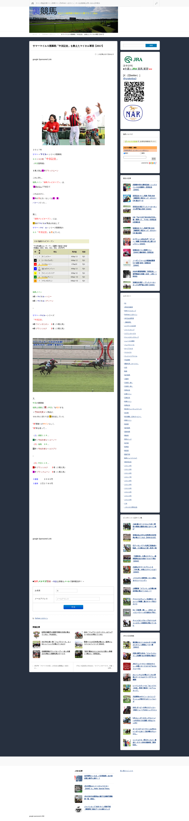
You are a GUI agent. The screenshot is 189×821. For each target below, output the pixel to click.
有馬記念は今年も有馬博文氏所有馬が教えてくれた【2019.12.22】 (144, 536)
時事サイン (56, 3)
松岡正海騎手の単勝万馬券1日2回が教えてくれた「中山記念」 (56, 633)
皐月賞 (126, 443)
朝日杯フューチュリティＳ (133, 409)
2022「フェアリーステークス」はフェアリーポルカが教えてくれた (98, 633)
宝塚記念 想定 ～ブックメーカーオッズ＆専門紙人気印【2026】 (144, 283)
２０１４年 (128, 465)
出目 (125, 367)
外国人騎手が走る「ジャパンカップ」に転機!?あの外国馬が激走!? (144, 654)
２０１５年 (128, 469)
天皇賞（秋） (128, 386)
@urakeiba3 (129, 78)
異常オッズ (128, 439)
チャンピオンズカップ (131, 337)
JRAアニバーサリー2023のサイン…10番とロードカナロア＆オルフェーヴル (144, 666)
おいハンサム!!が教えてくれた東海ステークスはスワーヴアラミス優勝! (144, 677)
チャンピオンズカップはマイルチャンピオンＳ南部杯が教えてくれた (144, 623)
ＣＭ (125, 503)
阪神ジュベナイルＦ (130, 458)
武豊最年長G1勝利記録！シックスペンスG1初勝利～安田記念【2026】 (145, 187)
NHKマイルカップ (130, 310)
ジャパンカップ (129, 329)
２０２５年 (128, 499)
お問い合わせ (90, 3)
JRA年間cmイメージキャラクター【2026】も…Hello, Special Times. (97, 787)
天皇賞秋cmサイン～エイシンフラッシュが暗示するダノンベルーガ (144, 699)
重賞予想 (127, 454)
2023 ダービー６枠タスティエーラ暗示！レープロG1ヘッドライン (145, 709)
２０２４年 (128, 496)
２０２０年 (128, 488)
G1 (125, 303)
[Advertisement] (73, 80)
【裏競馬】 (128, 322)
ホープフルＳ (128, 348)
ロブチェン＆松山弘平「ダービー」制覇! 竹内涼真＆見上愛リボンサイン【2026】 (144, 241)
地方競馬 (127, 375)
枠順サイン (128, 420)
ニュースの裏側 (129, 341)
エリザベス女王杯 (130, 326)
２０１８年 (128, 480)
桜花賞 (126, 424)
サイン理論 (40, 3)
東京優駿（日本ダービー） (133, 416)
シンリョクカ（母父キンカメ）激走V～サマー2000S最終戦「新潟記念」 (144, 742)
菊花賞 (126, 450)
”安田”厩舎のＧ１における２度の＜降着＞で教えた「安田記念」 (98, 653)
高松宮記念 (128, 462)
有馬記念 (127, 405)
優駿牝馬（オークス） (131, 363)
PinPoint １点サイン (67, 3)
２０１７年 (128, 477)
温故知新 (127, 431)
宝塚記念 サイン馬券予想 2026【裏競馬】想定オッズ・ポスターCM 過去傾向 (144, 230)
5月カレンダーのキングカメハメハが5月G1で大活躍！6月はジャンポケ (144, 720)
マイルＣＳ (128, 352)
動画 (125, 371)
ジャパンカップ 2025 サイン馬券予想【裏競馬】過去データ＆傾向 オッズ (97, 808)
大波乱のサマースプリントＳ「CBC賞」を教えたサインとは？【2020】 (145, 569)
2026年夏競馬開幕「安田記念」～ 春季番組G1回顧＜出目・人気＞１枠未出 (145, 274)
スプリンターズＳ (130, 333)
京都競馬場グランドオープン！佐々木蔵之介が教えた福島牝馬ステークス (56, 653)
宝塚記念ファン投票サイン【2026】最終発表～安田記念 (143, 251)
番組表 (126, 435)
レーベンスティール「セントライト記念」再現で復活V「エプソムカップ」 (144, 688)
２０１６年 (128, 473)
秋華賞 (126, 446)
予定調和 (127, 360)
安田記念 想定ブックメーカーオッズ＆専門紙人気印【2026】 (145, 208)
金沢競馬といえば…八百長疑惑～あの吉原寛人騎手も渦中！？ (98, 777)
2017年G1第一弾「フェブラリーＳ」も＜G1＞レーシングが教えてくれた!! (56, 643)
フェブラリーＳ (129, 345)
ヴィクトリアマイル (130, 356)
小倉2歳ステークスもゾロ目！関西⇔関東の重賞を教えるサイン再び (144, 526)
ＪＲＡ (76, 3)
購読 (126, 153)
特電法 (97, 3)
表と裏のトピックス (126, 770)
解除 (142, 153)
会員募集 (82, 3)
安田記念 (127, 390)
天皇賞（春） (128, 382)
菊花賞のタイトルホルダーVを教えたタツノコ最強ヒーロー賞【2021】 (144, 644)
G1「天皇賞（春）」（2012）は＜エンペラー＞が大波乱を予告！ (144, 611)
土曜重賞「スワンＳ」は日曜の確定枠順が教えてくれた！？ (144, 590)
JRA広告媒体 (128, 307)
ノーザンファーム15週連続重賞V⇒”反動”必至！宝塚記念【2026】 (144, 263)
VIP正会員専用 (129, 318)
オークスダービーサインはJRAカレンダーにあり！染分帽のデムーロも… (144, 731)
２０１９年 (128, 484)
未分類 (126, 413)
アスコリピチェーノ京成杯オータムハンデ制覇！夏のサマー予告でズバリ (144, 601)
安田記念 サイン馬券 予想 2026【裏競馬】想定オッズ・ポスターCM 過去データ (144, 198)
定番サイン (48, 3)
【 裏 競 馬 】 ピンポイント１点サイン (136, 150)
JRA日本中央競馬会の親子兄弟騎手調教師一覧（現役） (98, 797)
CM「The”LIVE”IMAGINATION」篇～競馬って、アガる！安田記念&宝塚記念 (145, 219)
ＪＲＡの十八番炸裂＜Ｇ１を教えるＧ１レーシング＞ (144, 579)
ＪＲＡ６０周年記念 (130, 507)
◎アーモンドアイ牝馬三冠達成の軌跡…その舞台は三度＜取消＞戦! (145, 547)
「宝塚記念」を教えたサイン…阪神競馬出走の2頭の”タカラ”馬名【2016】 (144, 558)
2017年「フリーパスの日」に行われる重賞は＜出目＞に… (51, 667)
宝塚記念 (127, 397)
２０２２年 (128, 492)
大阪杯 (126, 379)
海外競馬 (127, 428)
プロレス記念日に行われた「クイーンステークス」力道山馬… (94, 667)
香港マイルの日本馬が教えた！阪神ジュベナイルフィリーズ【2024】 (98, 643)
